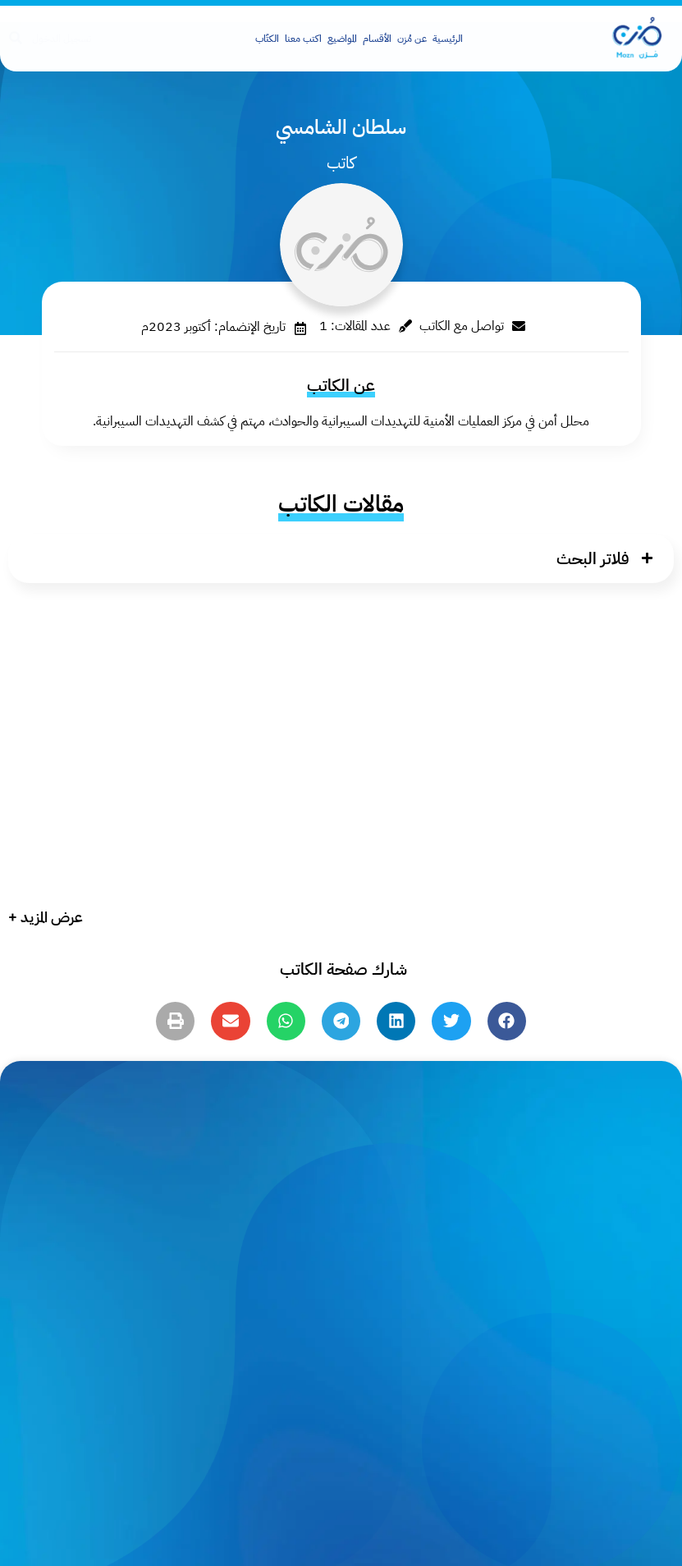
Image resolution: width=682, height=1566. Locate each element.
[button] (341, 558)
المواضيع (342, 38)
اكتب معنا (303, 38)
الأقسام (377, 38)
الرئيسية (448, 38)
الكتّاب (267, 38)
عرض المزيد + (45, 917)
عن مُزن (412, 38)
